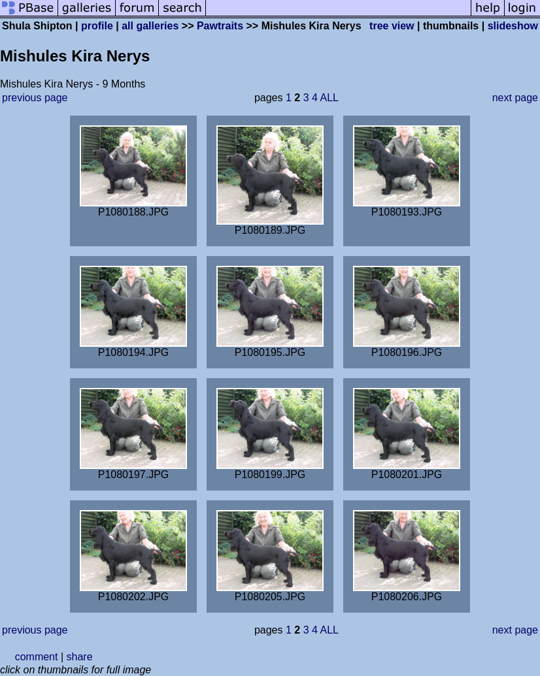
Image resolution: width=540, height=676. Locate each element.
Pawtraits (220, 25)
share (80, 656)
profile (97, 25)
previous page (35, 97)
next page (515, 97)
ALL (329, 97)
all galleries (150, 25)
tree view (391, 25)
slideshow (513, 25)
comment (36, 656)
